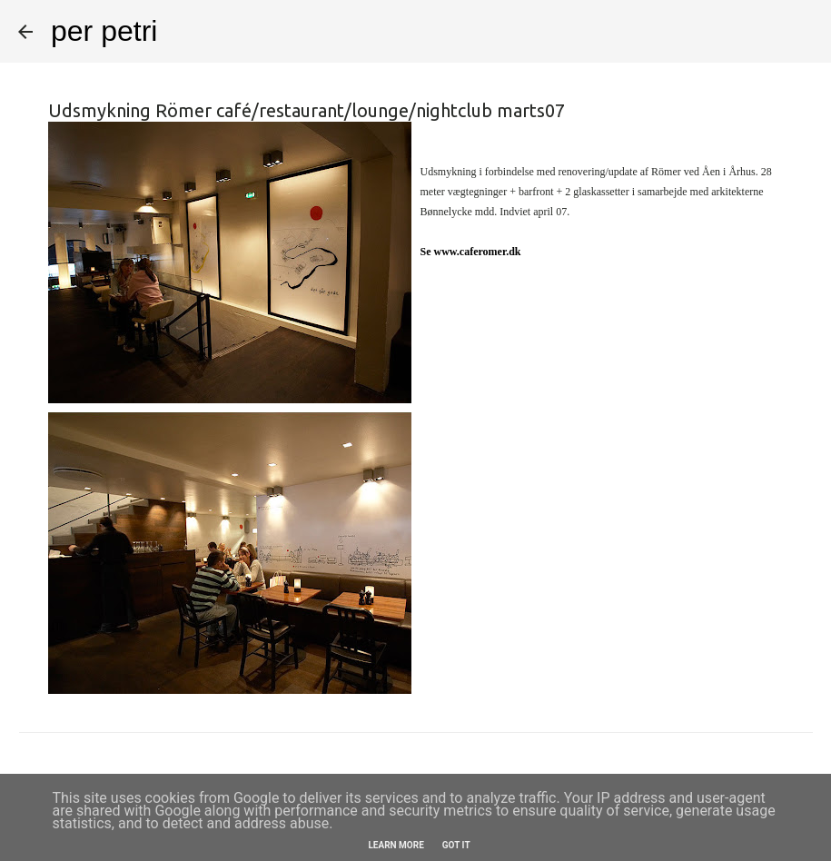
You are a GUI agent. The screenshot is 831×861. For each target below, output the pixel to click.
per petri (104, 31)
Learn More (395, 845)
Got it (456, 845)
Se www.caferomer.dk (470, 251)
